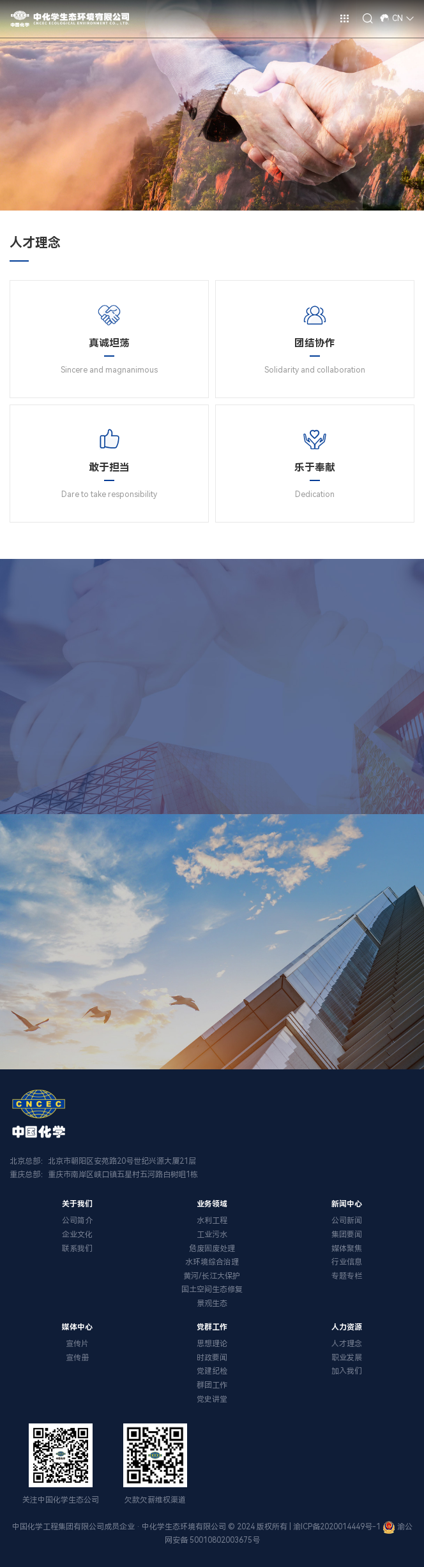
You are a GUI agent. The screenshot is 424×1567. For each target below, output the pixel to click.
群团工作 (212, 1385)
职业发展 (346, 1357)
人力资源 (346, 1327)
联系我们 (77, 1248)
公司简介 (77, 1220)
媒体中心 (77, 1327)
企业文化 (77, 1234)
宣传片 (77, 1343)
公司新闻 (346, 1220)
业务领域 (212, 1203)
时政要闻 (212, 1357)
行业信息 (346, 1262)
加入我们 (346, 1371)
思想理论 (212, 1343)
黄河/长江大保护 (211, 1276)
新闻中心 (346, 1203)
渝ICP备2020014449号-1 (337, 1526)
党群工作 (212, 1327)
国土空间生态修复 (212, 1289)
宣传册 (77, 1357)
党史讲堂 (212, 1399)
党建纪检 (212, 1371)
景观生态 (212, 1303)
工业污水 (212, 1234)
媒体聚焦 (346, 1248)
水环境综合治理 (212, 1262)
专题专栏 (346, 1276)
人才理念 (346, 1343)
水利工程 (212, 1220)
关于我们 (77, 1203)
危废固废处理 (212, 1248)
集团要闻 (346, 1234)
